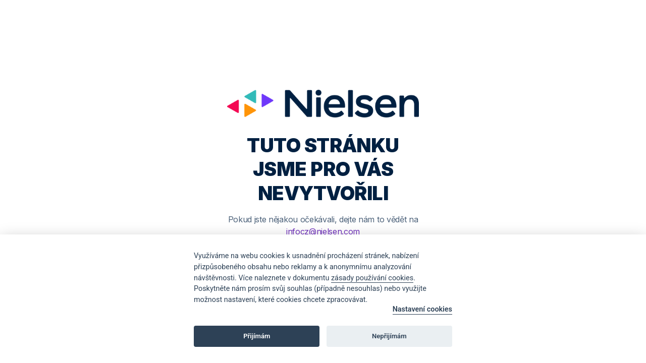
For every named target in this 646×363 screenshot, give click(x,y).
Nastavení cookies (422, 309)
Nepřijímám (389, 336)
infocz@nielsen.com (323, 231)
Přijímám (256, 336)
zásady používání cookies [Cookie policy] (372, 278)
